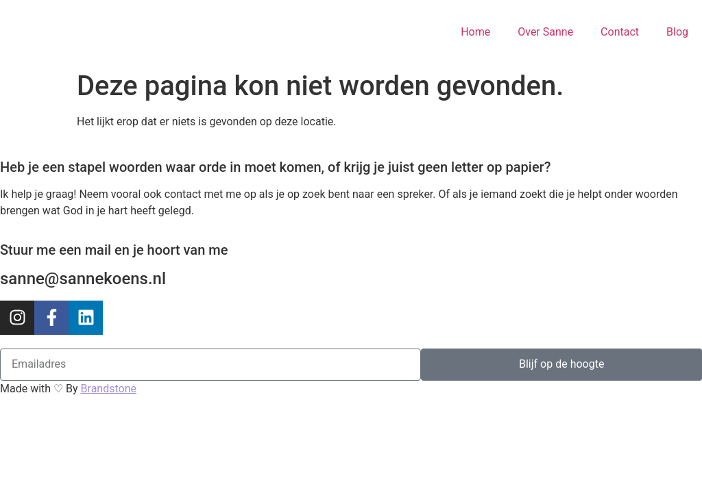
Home (475, 31)
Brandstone (108, 388)
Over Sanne (545, 31)
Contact (620, 31)
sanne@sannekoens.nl (83, 278)
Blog (677, 31)
